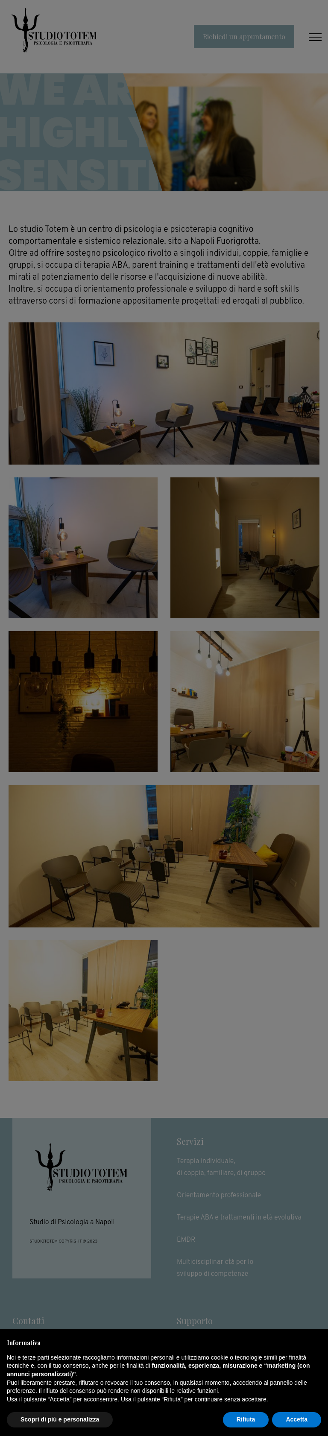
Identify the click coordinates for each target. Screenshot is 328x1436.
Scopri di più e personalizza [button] (59, 1419)
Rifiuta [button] (246, 1419)
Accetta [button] (297, 1419)
